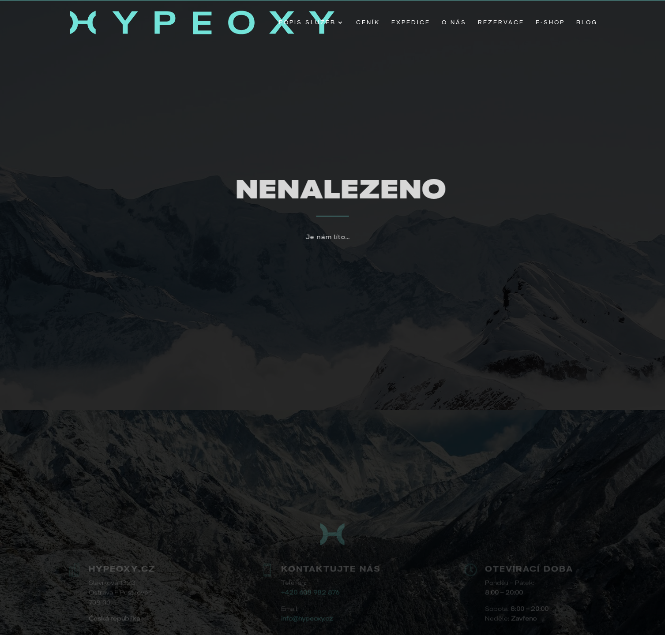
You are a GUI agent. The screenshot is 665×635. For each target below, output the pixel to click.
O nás (454, 22)
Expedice (410, 22)
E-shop (550, 22)
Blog (586, 22)
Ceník (368, 22)
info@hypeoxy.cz (307, 619)
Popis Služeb (307, 22)
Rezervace (501, 22)
